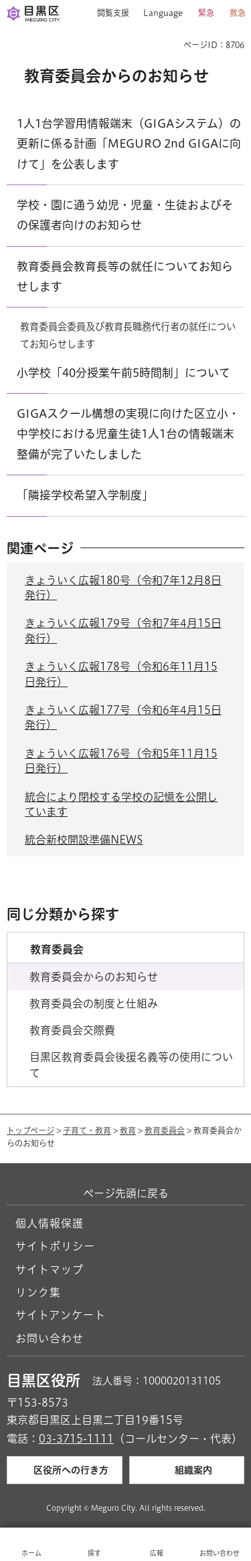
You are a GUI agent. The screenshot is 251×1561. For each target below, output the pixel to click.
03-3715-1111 (76, 1438)
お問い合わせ (49, 1338)
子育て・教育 (87, 1130)
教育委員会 (165, 1130)
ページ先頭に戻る (126, 1193)
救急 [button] (238, 13)
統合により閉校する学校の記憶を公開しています (121, 804)
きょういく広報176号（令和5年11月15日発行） (121, 760)
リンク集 (38, 1292)
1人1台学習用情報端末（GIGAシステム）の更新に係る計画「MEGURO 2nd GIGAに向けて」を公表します (129, 144)
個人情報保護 (49, 1223)
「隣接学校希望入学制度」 (85, 495)
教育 (128, 1130)
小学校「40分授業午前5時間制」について (123, 372)
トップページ (30, 1130)
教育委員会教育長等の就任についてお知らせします (125, 276)
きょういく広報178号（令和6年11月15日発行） (121, 674)
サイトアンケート (60, 1315)
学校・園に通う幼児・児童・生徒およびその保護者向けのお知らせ (125, 215)
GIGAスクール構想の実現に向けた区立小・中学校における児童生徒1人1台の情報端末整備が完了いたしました (128, 434)
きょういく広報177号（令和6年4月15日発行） (123, 717)
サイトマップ (49, 1269)
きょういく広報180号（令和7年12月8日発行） (123, 587)
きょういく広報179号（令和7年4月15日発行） (123, 630)
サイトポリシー (55, 1246)
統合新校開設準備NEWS (84, 839)
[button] (108, 13)
